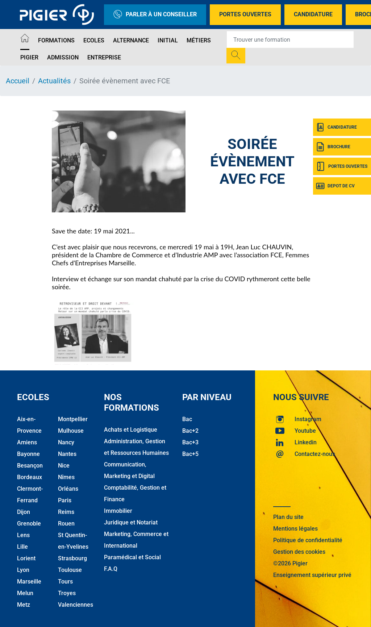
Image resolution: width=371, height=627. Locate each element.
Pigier (29, 57)
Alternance (131, 40)
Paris (64, 500)
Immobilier (118, 510)
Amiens (27, 442)
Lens (23, 535)
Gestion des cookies (299, 551)
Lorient (26, 558)
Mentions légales (295, 528)
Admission (63, 57)
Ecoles (93, 40)
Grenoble (29, 523)
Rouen (66, 523)
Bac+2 (190, 430)
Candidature (313, 14)
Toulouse (70, 569)
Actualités (54, 80)
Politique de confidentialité (307, 540)
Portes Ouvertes (245, 14)
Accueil (17, 80)
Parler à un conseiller (155, 15)
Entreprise (104, 57)
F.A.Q (110, 568)
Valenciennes (75, 604)
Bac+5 (190, 453)
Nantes (67, 453)
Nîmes (66, 477)
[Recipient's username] (290, 39)
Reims (66, 511)
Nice (64, 465)
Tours (65, 581)
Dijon (23, 511)
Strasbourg (72, 558)
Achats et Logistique (130, 429)
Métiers (199, 40)
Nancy (66, 442)
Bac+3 (190, 442)
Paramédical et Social (132, 557)
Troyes (67, 593)
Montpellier (73, 419)
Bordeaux (29, 477)
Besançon (30, 465)
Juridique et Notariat (131, 522)
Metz (23, 604)
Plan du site (288, 517)
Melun (25, 593)
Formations (56, 40)
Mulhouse (71, 430)
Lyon (23, 569)
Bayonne (28, 453)
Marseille (29, 581)
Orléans (68, 488)
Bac (187, 419)
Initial (168, 40)
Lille (22, 546)
